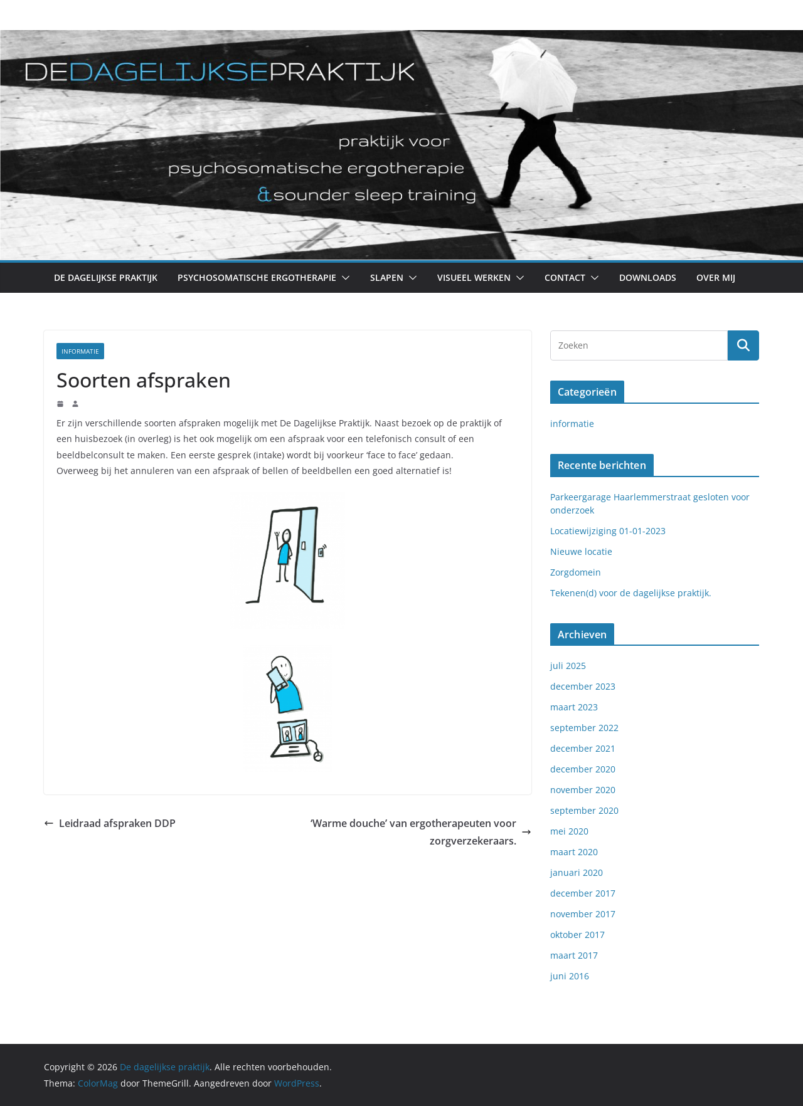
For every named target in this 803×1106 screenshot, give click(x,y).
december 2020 (582, 769)
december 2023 (582, 686)
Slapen (386, 277)
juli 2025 (568, 666)
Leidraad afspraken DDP (110, 823)
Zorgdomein (575, 572)
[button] (343, 278)
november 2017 (582, 914)
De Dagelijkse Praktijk (105, 277)
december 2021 (582, 748)
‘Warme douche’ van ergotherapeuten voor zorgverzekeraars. (421, 832)
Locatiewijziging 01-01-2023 (608, 531)
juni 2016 (569, 976)
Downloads (647, 277)
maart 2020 (574, 852)
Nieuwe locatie (581, 551)
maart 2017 (574, 955)
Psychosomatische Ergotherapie (257, 277)
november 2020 (582, 790)
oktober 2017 (577, 934)
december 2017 (582, 893)
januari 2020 (576, 872)
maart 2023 (574, 707)
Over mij (715, 277)
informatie (80, 351)
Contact (565, 277)
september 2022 (584, 728)
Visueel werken (474, 277)
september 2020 (584, 810)
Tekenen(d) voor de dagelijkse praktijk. (630, 593)
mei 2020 (569, 831)
